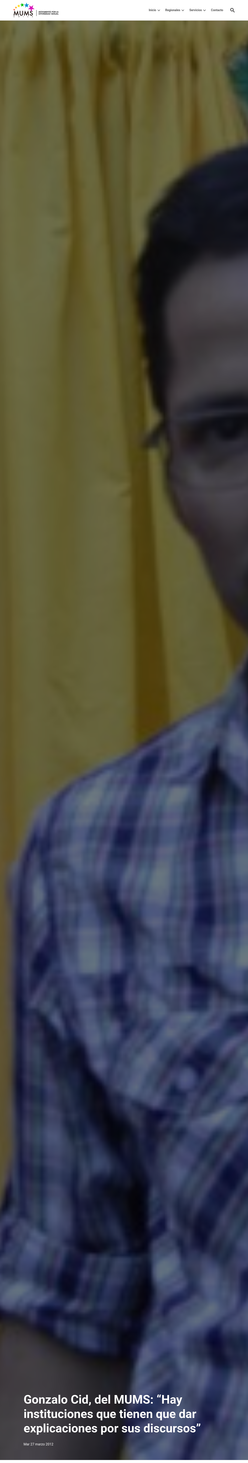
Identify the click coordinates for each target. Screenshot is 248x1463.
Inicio (152, 10)
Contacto (217, 10)
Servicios (195, 10)
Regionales (172, 10)
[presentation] (158, 10)
